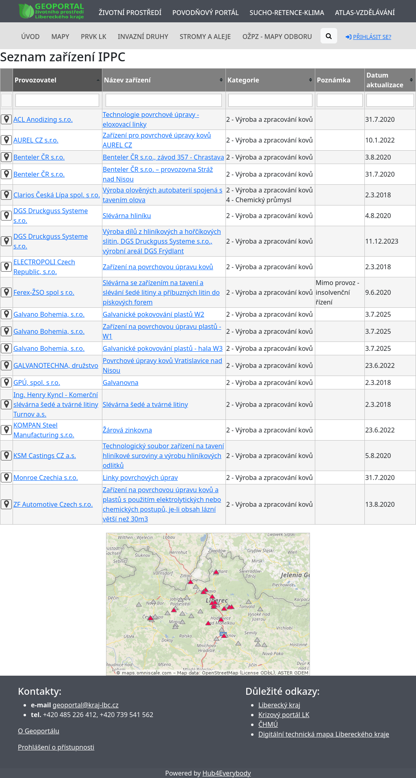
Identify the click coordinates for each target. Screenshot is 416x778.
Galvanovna (121, 382)
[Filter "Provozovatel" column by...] (57, 100)
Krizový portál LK (283, 714)
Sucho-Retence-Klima (287, 12)
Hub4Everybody (226, 773)
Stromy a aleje (205, 36)
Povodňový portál (205, 12)
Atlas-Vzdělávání (365, 12)
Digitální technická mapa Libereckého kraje (323, 734)
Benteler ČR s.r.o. (39, 157)
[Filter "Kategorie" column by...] (270, 100)
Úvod (30, 36)
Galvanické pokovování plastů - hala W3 (163, 348)
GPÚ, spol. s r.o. (36, 382)
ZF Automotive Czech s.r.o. (53, 504)
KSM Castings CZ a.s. (44, 455)
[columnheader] (57, 79)
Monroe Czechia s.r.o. (45, 477)
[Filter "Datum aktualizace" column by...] (390, 100)
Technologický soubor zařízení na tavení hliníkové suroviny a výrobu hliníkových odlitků (163, 455)
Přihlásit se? (368, 37)
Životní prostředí (130, 12)
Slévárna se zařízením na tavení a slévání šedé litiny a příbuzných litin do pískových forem (161, 292)
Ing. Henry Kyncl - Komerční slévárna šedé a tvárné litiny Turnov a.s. (55, 404)
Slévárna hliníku (127, 215)
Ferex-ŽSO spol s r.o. (43, 292)
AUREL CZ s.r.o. (35, 140)
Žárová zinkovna (127, 430)
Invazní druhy (143, 36)
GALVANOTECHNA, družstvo (55, 365)
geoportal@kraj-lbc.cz (86, 704)
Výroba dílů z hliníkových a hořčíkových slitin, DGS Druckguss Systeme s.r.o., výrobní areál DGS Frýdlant (162, 241)
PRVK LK (93, 36)
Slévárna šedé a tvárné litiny (145, 404)
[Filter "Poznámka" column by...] (340, 100)
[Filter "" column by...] (6, 100)
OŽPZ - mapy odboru (277, 36)
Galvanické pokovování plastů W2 (153, 314)
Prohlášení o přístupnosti (56, 747)
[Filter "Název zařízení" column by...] (164, 100)
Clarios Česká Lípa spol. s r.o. (56, 194)
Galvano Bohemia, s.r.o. (48, 314)
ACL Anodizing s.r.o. (43, 119)
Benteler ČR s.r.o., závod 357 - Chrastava (163, 157)
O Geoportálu (38, 730)
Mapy (60, 36)
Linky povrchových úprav (140, 477)
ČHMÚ (268, 724)
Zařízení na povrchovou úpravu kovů (158, 266)
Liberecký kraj (279, 704)
